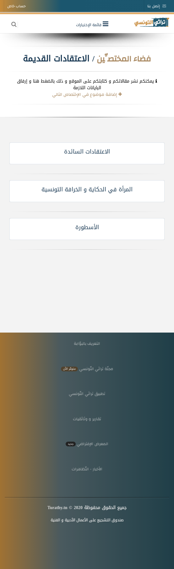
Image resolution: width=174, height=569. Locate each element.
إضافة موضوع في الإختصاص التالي (87, 94)
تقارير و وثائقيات (87, 418)
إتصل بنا (156, 6)
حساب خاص (16, 6)
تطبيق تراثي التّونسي (87, 393)
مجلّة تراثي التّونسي (87, 368)
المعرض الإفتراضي (87, 443)
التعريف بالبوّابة (87, 343)
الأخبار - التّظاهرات (87, 469)
